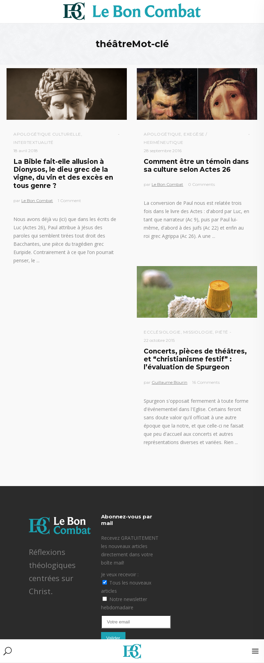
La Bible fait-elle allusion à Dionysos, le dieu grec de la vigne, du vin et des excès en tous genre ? (63, 174)
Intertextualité (33, 142)
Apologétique (162, 134)
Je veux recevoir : (120, 574)
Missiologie (198, 332)
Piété (221, 332)
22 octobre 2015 (159, 340)
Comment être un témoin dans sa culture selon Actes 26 (196, 165)
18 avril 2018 (25, 150)
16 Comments (206, 382)
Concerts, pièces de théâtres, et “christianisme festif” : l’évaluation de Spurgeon (195, 359)
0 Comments (201, 184)
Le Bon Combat (37, 200)
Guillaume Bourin (169, 382)
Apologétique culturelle (47, 134)
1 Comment (69, 200)
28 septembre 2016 (163, 150)
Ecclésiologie (162, 332)
